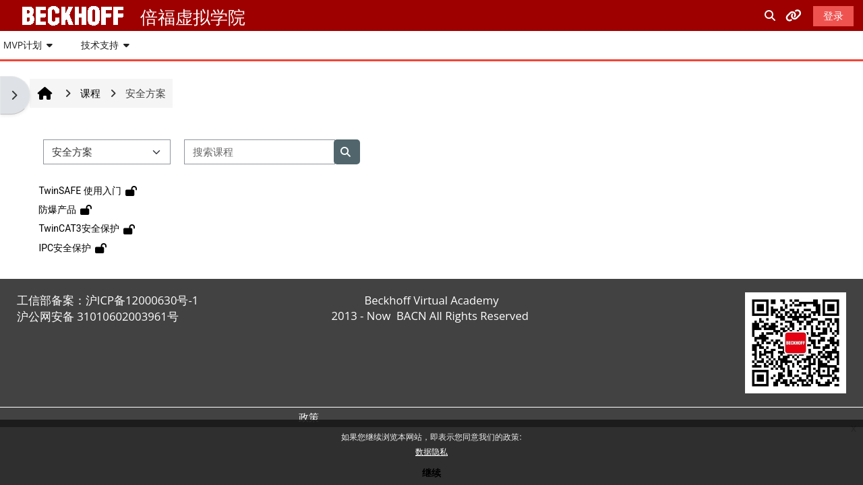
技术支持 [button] (100, 44)
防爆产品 (57, 209)
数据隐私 (431, 451)
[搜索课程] (259, 151)
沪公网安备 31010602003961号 (98, 316)
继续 (431, 472)
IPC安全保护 (64, 248)
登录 (833, 15)
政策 (309, 417)
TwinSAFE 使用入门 (79, 190)
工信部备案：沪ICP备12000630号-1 (108, 300)
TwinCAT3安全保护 (78, 228)
